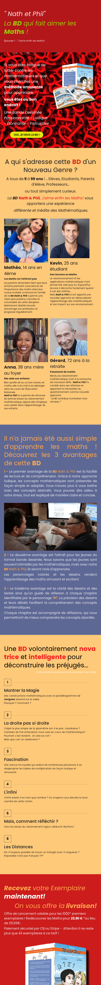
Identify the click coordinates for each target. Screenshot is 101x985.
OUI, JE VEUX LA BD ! (26, 136)
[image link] (26, 947)
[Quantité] (76, 836)
